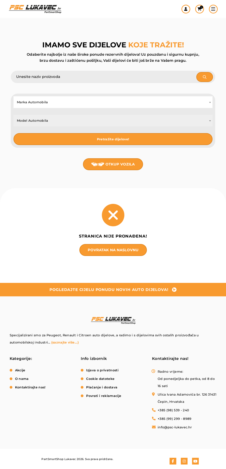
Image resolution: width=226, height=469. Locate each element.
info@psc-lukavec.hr (175, 427)
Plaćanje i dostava (101, 387)
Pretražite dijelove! (113, 139)
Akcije (20, 370)
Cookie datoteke (100, 379)
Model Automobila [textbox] (32, 121)
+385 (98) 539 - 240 (173, 410)
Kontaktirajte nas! (30, 387)
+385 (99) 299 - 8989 (175, 419)
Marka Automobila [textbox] (32, 102)
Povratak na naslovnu (113, 250)
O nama (22, 379)
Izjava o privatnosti (102, 370)
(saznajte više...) (65, 342)
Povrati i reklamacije (103, 396)
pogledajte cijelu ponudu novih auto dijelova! (108, 289)
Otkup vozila (120, 164)
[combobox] (113, 102)
